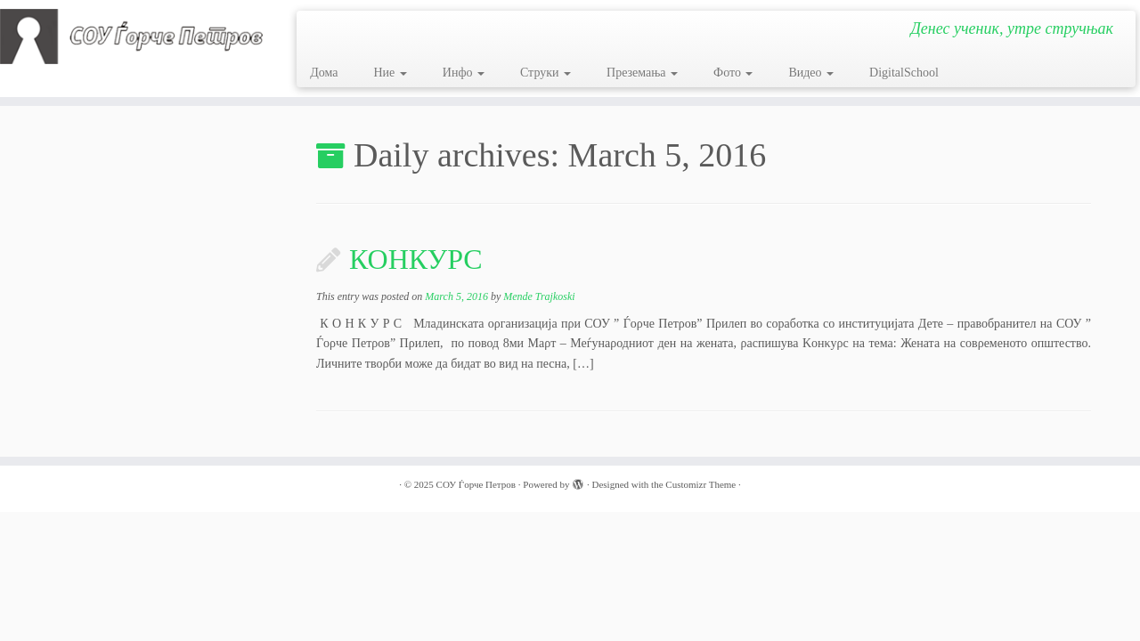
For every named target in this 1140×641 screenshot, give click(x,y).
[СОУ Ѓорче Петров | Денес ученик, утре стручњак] (131, 36)
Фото (733, 72)
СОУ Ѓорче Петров (476, 484)
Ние (389, 72)
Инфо (463, 72)
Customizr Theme (700, 484)
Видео (811, 72)
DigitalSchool (904, 72)
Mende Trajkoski (538, 296)
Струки (545, 72)
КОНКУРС (416, 259)
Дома (324, 72)
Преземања (642, 72)
